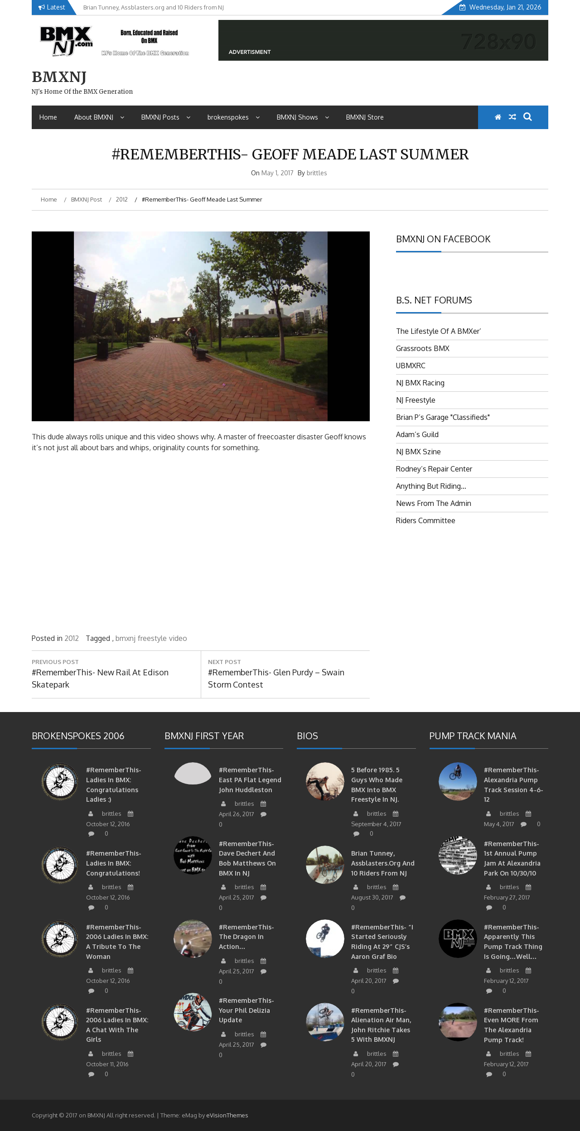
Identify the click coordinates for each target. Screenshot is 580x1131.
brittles (317, 173)
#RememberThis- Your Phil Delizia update (246, 1010)
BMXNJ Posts (165, 117)
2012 (71, 638)
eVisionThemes (227, 1115)
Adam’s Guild (417, 434)
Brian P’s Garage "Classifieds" (443, 417)
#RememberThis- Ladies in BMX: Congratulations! (113, 862)
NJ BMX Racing (420, 382)
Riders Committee (425, 520)
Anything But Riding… (431, 486)
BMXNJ (59, 77)
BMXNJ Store (365, 117)
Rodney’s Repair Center (434, 468)
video (178, 638)
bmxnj (125, 638)
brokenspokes (234, 117)
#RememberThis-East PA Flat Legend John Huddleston (250, 779)
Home (48, 117)
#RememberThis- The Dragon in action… (246, 936)
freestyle (152, 638)
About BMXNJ (99, 117)
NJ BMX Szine (418, 451)
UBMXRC (410, 365)
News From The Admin (433, 503)
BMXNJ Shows (303, 117)
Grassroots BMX (423, 348)
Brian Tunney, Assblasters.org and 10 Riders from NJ (383, 862)
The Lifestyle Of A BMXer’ (438, 331)
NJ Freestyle (415, 399)
